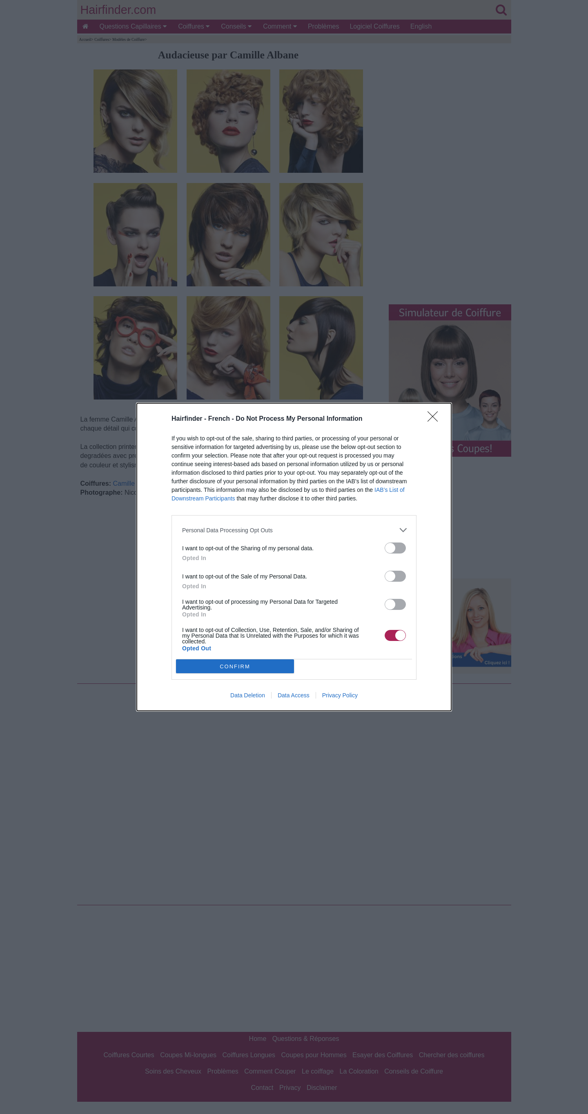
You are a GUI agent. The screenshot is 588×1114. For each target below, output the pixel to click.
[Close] (435, 419)
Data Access (294, 695)
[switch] (395, 548)
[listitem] (294, 530)
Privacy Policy (340, 695)
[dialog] (294, 557)
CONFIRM (235, 666)
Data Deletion (247, 695)
